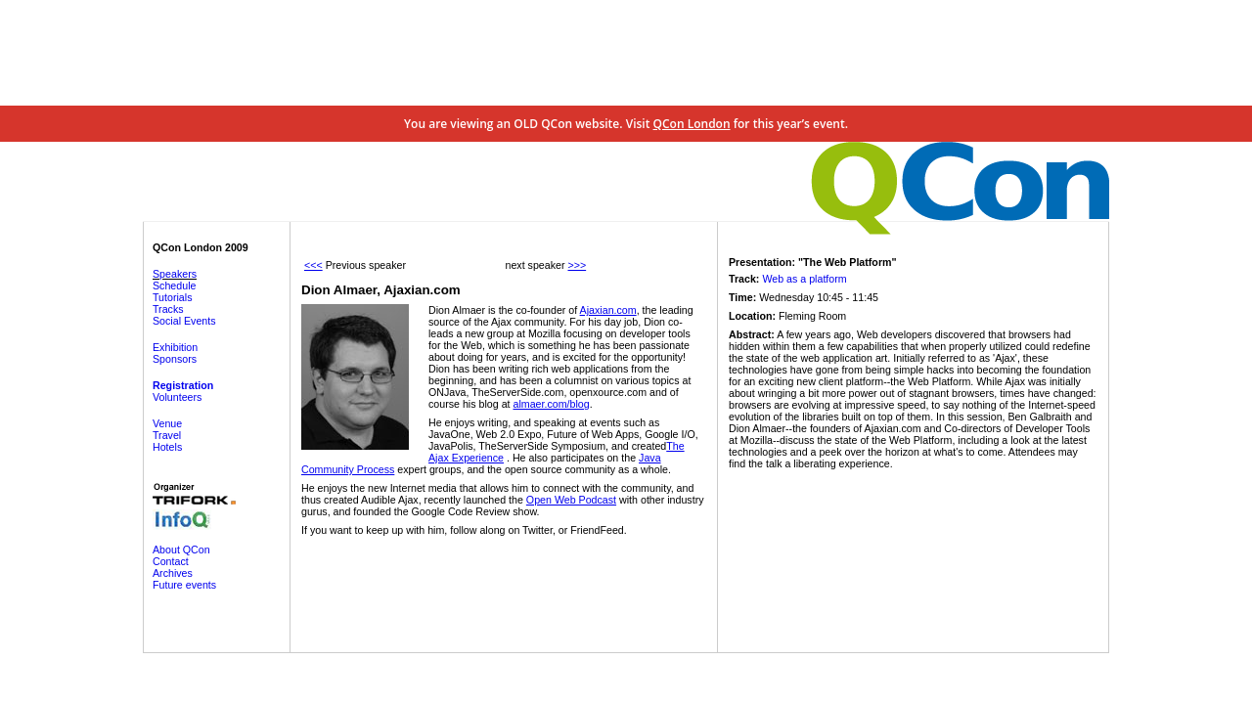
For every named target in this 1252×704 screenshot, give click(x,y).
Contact (171, 561)
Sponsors (175, 359)
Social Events (184, 321)
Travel (167, 435)
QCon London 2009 (200, 247)
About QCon (181, 549)
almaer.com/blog (551, 404)
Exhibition (175, 347)
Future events (184, 585)
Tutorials (172, 297)
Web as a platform (804, 279)
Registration (183, 385)
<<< (313, 265)
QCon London (692, 123)
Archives (173, 573)
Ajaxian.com (608, 310)
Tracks (168, 309)
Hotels (167, 447)
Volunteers (177, 397)
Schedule (174, 285)
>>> (576, 265)
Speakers (175, 274)
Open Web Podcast (571, 500)
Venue (167, 423)
